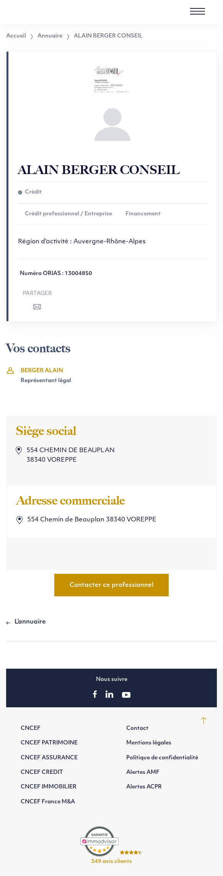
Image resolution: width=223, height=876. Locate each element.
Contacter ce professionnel (111, 585)
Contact (137, 728)
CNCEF (31, 728)
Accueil (16, 36)
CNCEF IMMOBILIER (49, 787)
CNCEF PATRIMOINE (49, 743)
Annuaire (49, 36)
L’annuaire (30, 622)
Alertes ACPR (144, 787)
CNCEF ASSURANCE (49, 758)
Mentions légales (148, 743)
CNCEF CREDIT (42, 772)
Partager (37, 293)
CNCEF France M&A (48, 802)
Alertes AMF (143, 772)
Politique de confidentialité (162, 758)
